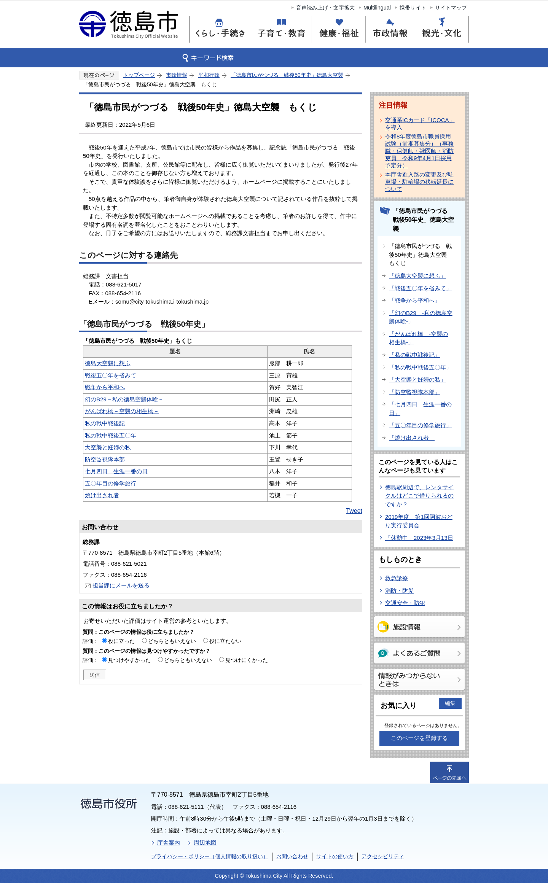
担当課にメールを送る (121, 585)
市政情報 (176, 75)
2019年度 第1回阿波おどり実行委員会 (418, 521)
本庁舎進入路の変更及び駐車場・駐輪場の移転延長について (419, 181)
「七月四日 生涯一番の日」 (420, 408)
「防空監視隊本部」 (414, 392)
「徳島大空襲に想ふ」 (417, 275)
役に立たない (225, 641)
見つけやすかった (129, 660)
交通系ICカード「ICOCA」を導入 (420, 123)
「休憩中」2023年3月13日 (419, 538)
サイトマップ (451, 8)
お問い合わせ (292, 856)
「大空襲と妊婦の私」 (417, 379)
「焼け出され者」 (412, 437)
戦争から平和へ (105, 387)
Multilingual (377, 8)
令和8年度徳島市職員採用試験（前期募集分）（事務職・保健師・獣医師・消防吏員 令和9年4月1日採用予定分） (419, 151)
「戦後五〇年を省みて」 (420, 288)
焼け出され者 (102, 495)
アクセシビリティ (383, 856)
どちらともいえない (172, 641)
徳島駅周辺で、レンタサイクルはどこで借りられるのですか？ (419, 496)
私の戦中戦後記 (105, 423)
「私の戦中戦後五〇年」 (420, 367)
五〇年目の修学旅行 (110, 483)
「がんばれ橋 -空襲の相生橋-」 (418, 338)
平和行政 (209, 75)
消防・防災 (399, 590)
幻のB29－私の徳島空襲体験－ (124, 399)
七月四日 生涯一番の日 (116, 471)
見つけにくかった (246, 660)
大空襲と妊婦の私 (108, 447)
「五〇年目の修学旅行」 (420, 425)
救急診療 (396, 578)
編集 (450, 703)
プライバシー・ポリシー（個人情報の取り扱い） (209, 856)
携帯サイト (413, 8)
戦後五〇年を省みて (110, 375)
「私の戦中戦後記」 (414, 355)
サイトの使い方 (335, 856)
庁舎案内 (168, 842)
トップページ (139, 75)
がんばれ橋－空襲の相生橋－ (122, 411)
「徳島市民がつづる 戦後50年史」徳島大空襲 (287, 75)
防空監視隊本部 (105, 459)
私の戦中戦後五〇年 (110, 435)
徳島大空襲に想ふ (108, 363)
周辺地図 (205, 842)
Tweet (354, 511)
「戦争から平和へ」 (414, 300)
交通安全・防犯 (405, 603)
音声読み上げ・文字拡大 (325, 8)
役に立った (121, 641)
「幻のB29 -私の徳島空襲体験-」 (420, 317)
